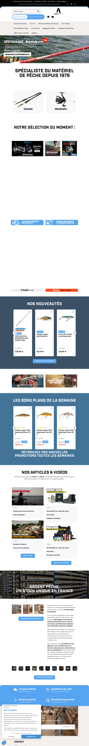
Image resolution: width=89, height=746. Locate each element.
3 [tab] (43, 58)
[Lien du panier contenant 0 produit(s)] (52, 16)
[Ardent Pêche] (58, 11)
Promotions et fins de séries (22, 1)
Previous (5, 49)
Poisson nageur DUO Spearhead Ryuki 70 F (44, 432)
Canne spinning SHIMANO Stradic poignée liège (43, 338)
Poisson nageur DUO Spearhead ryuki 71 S (22, 432)
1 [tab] (37, 58)
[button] (15, 102)
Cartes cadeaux (62, 1)
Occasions (51, 1)
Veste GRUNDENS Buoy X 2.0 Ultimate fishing (22, 338)
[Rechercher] (26, 11)
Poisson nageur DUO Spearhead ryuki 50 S (66, 432)
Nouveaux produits (40, 1)
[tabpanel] (44, 49)
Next (83, 49)
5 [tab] (47, 58)
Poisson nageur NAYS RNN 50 (64, 335)
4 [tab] (45, 58)
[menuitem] (20, 23)
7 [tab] (52, 58)
